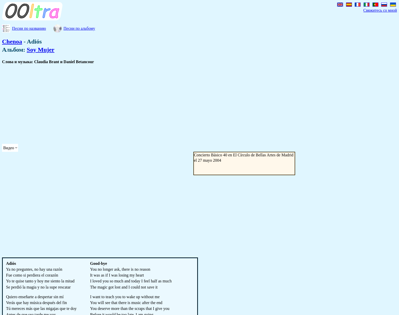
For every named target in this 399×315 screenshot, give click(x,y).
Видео (8, 148)
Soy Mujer (40, 49)
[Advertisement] (154, 104)
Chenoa (12, 41)
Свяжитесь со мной (380, 10)
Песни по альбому (79, 28)
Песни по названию (29, 28)
